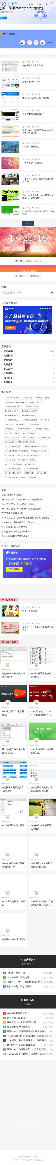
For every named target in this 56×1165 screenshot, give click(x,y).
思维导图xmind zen (31, 81)
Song (26, 62)
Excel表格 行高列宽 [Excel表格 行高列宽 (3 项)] (29, 415)
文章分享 (11, 599)
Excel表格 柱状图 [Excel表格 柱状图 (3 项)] (11, 415)
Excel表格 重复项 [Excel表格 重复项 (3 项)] (11, 420)
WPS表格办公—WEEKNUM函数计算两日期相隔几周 (41, 714)
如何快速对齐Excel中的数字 (14, 527)
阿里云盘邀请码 (29, 611)
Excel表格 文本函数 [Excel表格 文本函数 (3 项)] (29, 411)
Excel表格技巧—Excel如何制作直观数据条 (21, 508)
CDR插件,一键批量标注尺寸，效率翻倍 (26, 1040)
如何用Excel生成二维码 (13, 939)
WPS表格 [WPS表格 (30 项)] (41, 473)
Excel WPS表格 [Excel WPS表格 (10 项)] (11, 398)
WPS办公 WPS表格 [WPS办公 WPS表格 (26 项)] (32, 455)
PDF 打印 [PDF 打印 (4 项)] (44, 420)
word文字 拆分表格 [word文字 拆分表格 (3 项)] (12, 433)
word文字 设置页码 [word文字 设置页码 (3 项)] (12, 437)
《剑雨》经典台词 (30, 146)
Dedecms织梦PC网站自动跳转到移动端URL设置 (31, 1054)
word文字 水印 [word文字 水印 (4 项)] (29, 433)
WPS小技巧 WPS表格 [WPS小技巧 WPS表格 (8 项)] (13, 464)
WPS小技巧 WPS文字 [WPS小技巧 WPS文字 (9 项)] (26, 460)
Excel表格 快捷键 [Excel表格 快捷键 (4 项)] (11, 411)
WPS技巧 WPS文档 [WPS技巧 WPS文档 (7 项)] (32, 468)
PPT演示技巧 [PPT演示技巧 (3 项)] (34, 424)
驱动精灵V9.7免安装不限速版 (35, 98)
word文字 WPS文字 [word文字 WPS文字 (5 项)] (24, 429)
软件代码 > (29, 1000)
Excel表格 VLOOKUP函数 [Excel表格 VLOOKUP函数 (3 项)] (14, 402)
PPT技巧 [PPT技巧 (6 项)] (9, 424)
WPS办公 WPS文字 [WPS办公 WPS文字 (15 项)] (39, 451)
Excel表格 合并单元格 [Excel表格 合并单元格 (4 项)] (13, 406)
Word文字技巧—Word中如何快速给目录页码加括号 (25, 518)
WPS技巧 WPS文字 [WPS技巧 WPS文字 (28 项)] (13, 468)
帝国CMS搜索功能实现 (32, 114)
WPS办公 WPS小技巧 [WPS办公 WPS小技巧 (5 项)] (26, 442)
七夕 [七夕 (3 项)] (22, 477)
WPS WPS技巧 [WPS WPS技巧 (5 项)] (44, 437)
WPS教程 (11, 642)
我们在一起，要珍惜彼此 (19, 986)
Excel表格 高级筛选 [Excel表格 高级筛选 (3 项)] (29, 420)
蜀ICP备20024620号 (34, 1160)
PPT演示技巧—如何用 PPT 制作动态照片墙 (21, 499)
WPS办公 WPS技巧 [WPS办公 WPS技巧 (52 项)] (13, 446)
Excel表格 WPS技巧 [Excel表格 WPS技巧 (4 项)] (35, 402)
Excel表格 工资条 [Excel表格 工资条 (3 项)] (31, 406)
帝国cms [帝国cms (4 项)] (32, 477)
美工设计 (28, 1139)
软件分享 (36, 78)
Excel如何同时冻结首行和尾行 (16, 536)
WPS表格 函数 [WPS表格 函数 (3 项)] (11, 477)
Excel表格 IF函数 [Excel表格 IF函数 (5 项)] (42, 398)
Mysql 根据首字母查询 (32, 65)
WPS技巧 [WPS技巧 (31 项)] (29, 464)
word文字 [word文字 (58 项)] (9, 429)
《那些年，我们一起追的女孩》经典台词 (27, 982)
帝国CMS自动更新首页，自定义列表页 (26, 1049)
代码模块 (36, 62)
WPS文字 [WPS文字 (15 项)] (29, 473)
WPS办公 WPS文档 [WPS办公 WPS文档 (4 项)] (12, 455)
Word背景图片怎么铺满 (13, 825)
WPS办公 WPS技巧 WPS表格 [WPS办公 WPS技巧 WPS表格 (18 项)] (16, 451)
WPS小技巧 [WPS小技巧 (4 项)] (10, 460)
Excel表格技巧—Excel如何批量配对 (18, 504)
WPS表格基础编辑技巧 (12, 513)
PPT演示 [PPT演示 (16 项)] (20, 424)
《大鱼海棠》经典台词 (32, 163)
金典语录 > (29, 959)
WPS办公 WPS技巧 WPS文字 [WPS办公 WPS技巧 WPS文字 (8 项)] (35, 446)
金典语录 (36, 143)
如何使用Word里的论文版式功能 (16, 531)
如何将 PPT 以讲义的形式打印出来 (17, 522)
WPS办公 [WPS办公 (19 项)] (9, 442)
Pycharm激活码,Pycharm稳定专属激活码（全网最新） (37, 196)
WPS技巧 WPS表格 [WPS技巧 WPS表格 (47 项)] (13, 473)
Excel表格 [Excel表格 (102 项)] (27, 398)
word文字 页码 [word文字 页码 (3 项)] (29, 437)
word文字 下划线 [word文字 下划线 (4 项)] (42, 429)
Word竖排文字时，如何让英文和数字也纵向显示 (41, 904)
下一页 (28, 223)
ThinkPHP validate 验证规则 (21, 1045)
